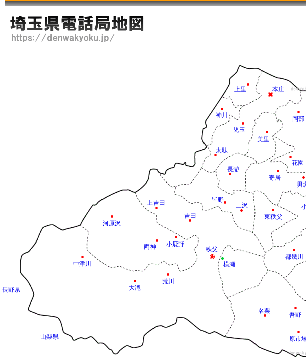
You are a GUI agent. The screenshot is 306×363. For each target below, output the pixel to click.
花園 (298, 162)
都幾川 (294, 256)
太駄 (222, 150)
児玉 (239, 129)
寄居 (275, 178)
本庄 (278, 89)
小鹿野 (175, 244)
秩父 (212, 249)
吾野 (295, 314)
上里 (240, 89)
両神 (150, 246)
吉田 (190, 215)
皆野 (218, 199)
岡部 (298, 119)
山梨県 (49, 336)
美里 (263, 139)
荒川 (168, 281)
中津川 (82, 263)
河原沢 (112, 223)
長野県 (11, 289)
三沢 (242, 205)
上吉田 (156, 202)
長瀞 (233, 169)
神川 (222, 115)
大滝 (135, 287)
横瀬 (229, 264)
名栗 (264, 310)
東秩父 (273, 216)
